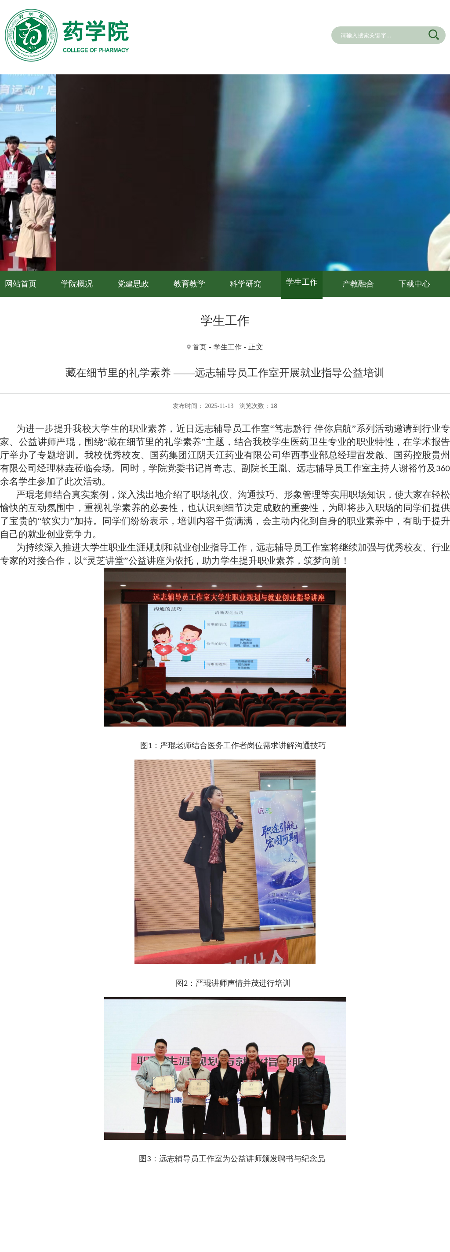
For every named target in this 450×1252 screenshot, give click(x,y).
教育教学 (189, 283)
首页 (199, 347)
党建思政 (133, 283)
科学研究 (245, 283)
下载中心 (414, 283)
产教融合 (358, 283)
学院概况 (77, 283)
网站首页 (20, 283)
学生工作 (302, 282)
